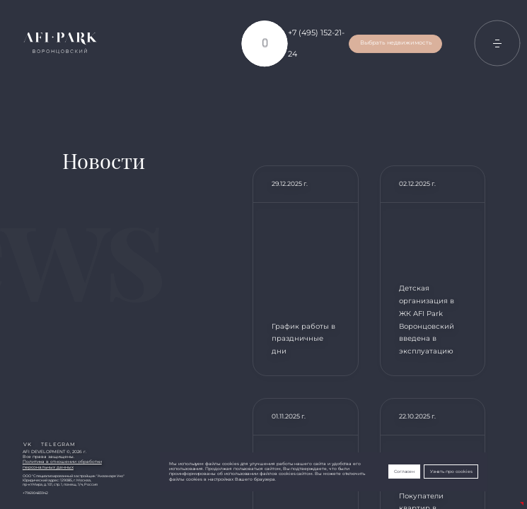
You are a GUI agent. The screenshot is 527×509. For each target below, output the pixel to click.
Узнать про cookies (451, 471)
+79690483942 (35, 493)
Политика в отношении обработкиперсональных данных (62, 464)
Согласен (404, 471)
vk (27, 444)
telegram (58, 444)
